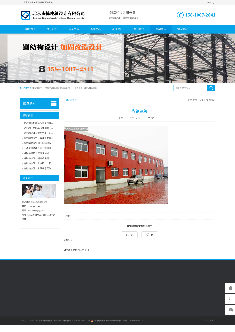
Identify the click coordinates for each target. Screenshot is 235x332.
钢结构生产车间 (76, 250)
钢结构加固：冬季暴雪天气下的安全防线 (44, 168)
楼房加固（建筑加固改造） (86, 88)
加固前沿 (139, 29)
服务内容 (74, 29)
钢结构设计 (37, 88)
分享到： (68, 240)
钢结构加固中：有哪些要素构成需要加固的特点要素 (50, 138)
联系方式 (28, 178)
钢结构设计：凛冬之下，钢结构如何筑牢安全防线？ (50, 133)
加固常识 (182, 29)
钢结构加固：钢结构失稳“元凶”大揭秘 (43, 158)
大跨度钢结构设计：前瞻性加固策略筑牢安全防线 (49, 148)
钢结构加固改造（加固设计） (58, 88)
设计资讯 (117, 29)
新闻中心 (95, 29)
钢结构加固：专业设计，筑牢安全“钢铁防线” (46, 163)
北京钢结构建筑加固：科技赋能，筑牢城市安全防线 (50, 123)
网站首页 (30, 29)
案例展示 (161, 29)
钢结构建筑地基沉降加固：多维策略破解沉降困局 (49, 153)
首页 (201, 100)
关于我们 (52, 29)
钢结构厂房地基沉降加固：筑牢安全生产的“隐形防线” (51, 128)
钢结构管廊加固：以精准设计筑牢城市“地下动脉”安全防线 (53, 143)
